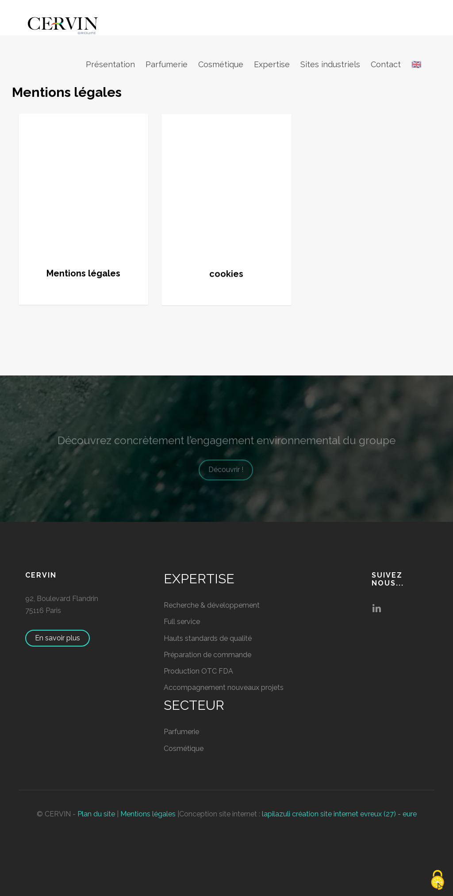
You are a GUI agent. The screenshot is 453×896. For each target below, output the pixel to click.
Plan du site (96, 814)
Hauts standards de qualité (208, 638)
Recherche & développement (212, 605)
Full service (182, 621)
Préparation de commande (207, 655)
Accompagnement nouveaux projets (224, 687)
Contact (386, 64)
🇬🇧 (416, 64)
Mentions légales (148, 814)
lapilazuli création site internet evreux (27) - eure (339, 814)
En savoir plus (62, 638)
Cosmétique (220, 64)
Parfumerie (167, 64)
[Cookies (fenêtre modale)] (437, 880)
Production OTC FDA (198, 671)
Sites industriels (330, 64)
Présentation (110, 64)
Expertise (272, 64)
